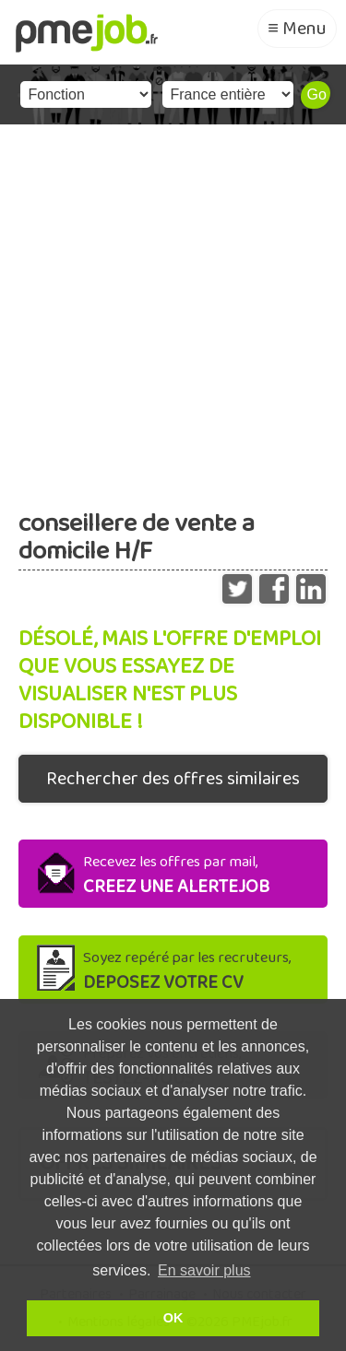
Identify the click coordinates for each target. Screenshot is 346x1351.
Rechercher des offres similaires (173, 778)
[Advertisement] (173, 306)
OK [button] (173, 1317)
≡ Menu (297, 28)
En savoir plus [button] (204, 1270)
